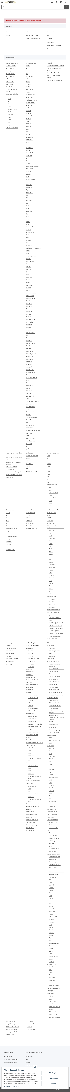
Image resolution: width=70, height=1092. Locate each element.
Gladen (28, 229)
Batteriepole (30, 812)
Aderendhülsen (33, 716)
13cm (48, 469)
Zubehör (31, 666)
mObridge (29, 311)
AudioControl (30, 105)
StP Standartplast (31, 417)
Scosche (28, 383)
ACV (27, 68)
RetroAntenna (30, 372)
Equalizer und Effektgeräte (14, 472)
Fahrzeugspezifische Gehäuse (53, 527)
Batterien (29, 809)
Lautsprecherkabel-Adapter (55, 66)
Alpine (28, 81)
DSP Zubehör (10, 477)
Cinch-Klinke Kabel (34, 659)
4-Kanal (28, 461)
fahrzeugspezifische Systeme (12, 95)
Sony (27, 399)
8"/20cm (28, 515)
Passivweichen (10, 549)
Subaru (51, 586)
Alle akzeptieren (53, 1073)
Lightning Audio (31, 293)
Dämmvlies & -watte (12, 659)
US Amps (29, 433)
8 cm (48, 461)
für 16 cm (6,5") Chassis (56, 623)
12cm (48, 456)
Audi (9, 98)
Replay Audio (30, 369)
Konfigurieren (53, 1078)
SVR (27, 422)
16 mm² (30, 700)
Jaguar (51, 554)
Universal (52, 980)
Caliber (28, 150)
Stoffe (50, 743)
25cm (7, 526)
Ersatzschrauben (52, 814)
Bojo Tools (29, 140)
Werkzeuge (9, 664)
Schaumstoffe (10, 661)
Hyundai (51, 901)
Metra (28, 309)
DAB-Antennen (53, 679)
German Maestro (31, 227)
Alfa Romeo (52, 530)
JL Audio (28, 272)
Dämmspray (9, 656)
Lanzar (28, 290)
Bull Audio (29, 147)
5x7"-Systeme (10, 81)
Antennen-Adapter (54, 664)
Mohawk (28, 314)
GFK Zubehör (53, 835)
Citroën (51, 759)
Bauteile (51, 825)
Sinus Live (29, 391)
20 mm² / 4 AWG (33, 703)
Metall (51, 653)
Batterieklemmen (31, 814)
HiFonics (28, 240)
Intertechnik (30, 261)
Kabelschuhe (30, 713)
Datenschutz (16, 1086)
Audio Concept (30, 95)
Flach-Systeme (10, 87)
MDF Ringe (52, 841)
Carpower (29, 155)
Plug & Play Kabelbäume (54, 80)
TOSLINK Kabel (30, 672)
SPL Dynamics (30, 406)
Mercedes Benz (12, 109)
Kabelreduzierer (33, 732)
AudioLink (29, 108)
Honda (51, 551)
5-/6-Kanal (29, 463)
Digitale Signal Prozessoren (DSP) (14, 458)
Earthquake (29, 192)
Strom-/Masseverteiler (33, 804)
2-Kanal (28, 458)
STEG (27, 409)
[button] (52, 2)
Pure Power (29, 359)
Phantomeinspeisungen (56, 695)
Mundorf (29, 325)
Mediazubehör (51, 964)
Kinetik (28, 282)
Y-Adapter (31, 664)
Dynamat (29, 187)
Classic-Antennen (54, 676)
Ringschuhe (32, 721)
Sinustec (28, 393)
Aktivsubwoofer (51, 596)
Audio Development (32, 100)
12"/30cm (29, 520)
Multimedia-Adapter (53, 967)
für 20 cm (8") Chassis (55, 625)
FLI (27, 214)
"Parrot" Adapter (54, 732)
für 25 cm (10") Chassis (56, 628)
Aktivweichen (10, 469)
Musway (28, 327)
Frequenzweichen (52, 820)
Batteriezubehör (31, 817)
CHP (27, 158)
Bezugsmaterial (51, 735)
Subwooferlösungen (12, 1029)
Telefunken (29, 428)
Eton (27, 206)
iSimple (28, 266)
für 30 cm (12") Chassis (56, 631)
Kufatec (28, 288)
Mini (50, 780)
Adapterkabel (53, 859)
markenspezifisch (54, 651)
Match (28, 301)
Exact (27, 208)
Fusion (28, 221)
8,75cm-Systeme (11, 66)
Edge (27, 195)
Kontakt (8, 35)
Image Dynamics (31, 256)
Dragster (29, 184)
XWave (28, 446)
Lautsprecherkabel (32, 680)
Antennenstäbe (53, 671)
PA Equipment (31, 1029)
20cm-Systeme (10, 76)
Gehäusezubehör (52, 639)
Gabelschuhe (32, 719)
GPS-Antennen (53, 684)
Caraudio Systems (31, 153)
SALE (50, 620)
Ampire (28, 84)
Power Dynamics (31, 354)
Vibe (27, 436)
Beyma (28, 132)
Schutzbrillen (53, 1012)
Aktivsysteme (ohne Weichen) (11, 90)
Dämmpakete (10, 653)
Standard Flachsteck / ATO (35, 759)
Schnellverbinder (31, 740)
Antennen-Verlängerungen (54, 667)
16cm (48, 471)
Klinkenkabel (30, 669)
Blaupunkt (29, 137)
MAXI (30, 753)
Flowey (28, 216)
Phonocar (29, 340)
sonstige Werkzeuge (55, 1017)
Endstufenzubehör (32, 471)
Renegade (29, 367)
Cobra (28, 163)
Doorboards (50, 746)
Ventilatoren (30, 830)
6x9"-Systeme (10, 84)
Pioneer (28, 348)
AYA (27, 121)
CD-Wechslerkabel (54, 703)
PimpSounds (30, 346)
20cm (48, 474)
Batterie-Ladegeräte (32, 820)
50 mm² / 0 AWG (33, 711)
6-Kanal (30, 656)
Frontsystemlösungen (12, 1026)
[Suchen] (66, 7)
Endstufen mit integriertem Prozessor (14, 463)
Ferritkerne (29, 690)
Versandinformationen (33, 39)
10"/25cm (29, 518)
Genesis (28, 224)
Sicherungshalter (31, 745)
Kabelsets (29, 692)
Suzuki (51, 935)
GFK (48, 830)
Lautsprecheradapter (53, 854)
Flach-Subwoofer (31, 526)
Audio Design (30, 97)
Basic (27, 129)
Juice (27, 274)
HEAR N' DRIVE (10, 1034)
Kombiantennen (54, 690)
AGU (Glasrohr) (32, 748)
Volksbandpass (30, 441)
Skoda (9, 120)
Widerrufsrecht (51, 49)
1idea (28, 66)
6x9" (48, 482)
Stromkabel (29, 687)
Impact (28, 258)
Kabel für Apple (31, 677)
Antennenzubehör (54, 674)
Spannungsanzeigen (32, 825)
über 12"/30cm (30, 523)
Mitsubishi (52, 567)
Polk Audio (29, 351)
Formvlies (52, 833)
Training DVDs (51, 991)
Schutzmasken (53, 1014)
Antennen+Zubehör (53, 661)
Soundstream (30, 404)
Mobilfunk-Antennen (55, 692)
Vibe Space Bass (31, 438)
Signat (28, 388)
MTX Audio (29, 322)
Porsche (51, 788)
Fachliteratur (51, 817)
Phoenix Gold (30, 338)
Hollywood (29, 245)
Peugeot (10, 114)
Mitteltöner (9, 544)
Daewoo (51, 890)
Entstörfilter (29, 827)
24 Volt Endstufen (31, 469)
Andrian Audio (30, 87)
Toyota (51, 588)
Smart (9, 122)
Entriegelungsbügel (55, 730)
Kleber (51, 738)
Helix (27, 235)
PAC (27, 335)
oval (7, 547)
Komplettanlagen (11, 1024)
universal (52, 656)
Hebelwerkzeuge (54, 1004)
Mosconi (28, 317)
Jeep (50, 557)
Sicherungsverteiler (32, 763)
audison (28, 110)
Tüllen (30, 729)
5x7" (48, 479)
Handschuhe (53, 1001)
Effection (29, 198)
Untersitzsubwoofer (53, 612)
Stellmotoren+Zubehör (54, 988)
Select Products (31, 385)
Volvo (50, 591)
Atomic (28, 92)
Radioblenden (53, 724)
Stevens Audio (30, 412)
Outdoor (29, 1026)
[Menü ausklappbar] (2, 1)
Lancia (51, 775)
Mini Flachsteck (33, 794)
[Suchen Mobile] (32, 7)
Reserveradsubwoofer (53, 610)
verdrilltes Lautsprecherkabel (32, 683)
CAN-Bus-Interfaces (55, 700)
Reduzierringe (53, 874)
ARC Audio (29, 89)
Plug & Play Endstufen (53, 73)
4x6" (48, 477)
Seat (9, 117)
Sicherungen (30, 783)
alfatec (28, 79)
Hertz (28, 237)
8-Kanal (28, 466)
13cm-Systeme (10, 71)
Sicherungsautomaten (33, 781)
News (7, 32)
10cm (48, 466)
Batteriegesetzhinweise (54, 45)
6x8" (48, 458)
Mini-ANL (31, 756)
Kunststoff (52, 648)
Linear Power (30, 295)
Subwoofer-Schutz (31, 528)
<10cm (8, 512)
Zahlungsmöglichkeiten (33, 35)
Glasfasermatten (54, 838)
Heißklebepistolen (54, 1006)
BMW (9, 101)
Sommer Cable (30, 396)
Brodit (28, 145)
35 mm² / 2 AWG (33, 708)
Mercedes (52, 565)
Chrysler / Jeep (53, 493)
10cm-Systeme (10, 68)
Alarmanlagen (51, 659)
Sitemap (49, 39)
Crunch (28, 171)
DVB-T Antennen (54, 682)
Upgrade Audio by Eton (33, 430)
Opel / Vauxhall (53, 917)
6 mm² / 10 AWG (33, 695)
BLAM (28, 134)
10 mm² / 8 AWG (33, 697)
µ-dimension (30, 449)
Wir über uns (30, 32)
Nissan (51, 570)
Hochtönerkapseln (54, 857)
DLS (27, 182)
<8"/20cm (52, 599)
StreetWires (29, 420)
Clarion (28, 161)
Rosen (28, 380)
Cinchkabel (29, 648)
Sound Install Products (33, 401)
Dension (28, 174)
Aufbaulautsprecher (12, 128)
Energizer (29, 200)
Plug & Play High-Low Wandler (53, 76)
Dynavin (28, 190)
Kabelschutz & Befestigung (34, 742)
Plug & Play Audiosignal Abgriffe (54, 69)
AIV (27, 73)
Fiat (9, 104)
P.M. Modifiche (30, 332)
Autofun (28, 113)
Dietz (27, 177)
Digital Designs (30, 179)
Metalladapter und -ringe (55, 871)
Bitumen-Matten (11, 648)
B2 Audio (29, 124)
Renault (51, 578)
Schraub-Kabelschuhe (35, 724)
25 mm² (30, 705)
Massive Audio (30, 298)
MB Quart (29, 303)
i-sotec (28, 251)
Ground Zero (30, 232)
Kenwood (29, 277)
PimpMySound (30, 343)
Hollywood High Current (33, 248)
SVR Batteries (30, 425)
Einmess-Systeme (52, 812)
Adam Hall (29, 71)
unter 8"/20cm (30, 512)
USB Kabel (29, 674)
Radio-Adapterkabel (55, 705)
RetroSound (29, 375)
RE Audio (29, 364)
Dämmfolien (9, 651)
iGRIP (27, 253)
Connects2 (29, 169)
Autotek (28, 118)
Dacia (50, 543)
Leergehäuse (51, 615)
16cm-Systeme (10, 73)
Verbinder (29, 737)
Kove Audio (29, 285)
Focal (27, 219)
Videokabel (31, 661)
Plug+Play (30, 1021)
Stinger (28, 414)
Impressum (7, 1086)
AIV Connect (30, 76)
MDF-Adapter (53, 867)
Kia (50, 559)
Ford (9, 106)
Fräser (51, 996)
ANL (29, 750)
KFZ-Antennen (53, 687)
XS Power (29, 443)
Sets (50, 846)
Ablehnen (53, 1083)
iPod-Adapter (53, 727)
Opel (9, 112)
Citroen (51, 541)
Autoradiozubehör (52, 697)
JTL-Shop (60, 1089)
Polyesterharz (53, 843)
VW (9, 125)
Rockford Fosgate (31, 377)
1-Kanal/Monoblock (32, 456)
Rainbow (29, 362)
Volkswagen (52, 801)
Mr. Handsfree (30, 319)
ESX (27, 203)
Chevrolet (52, 538)
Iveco (50, 772)
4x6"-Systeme (10, 79)
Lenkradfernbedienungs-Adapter (56, 712)
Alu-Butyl (8, 645)
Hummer (51, 769)
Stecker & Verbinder (34, 727)
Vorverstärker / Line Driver (14, 474)
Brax (27, 142)
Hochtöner (9, 542)
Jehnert (28, 269)
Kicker (28, 280)
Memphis (29, 306)
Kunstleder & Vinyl (54, 740)
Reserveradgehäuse (55, 636)
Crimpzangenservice (32, 645)
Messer (51, 1009)
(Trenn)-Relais (30, 822)
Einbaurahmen (53, 708)
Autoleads (29, 116)
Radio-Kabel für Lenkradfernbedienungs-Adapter (56, 717)
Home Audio (30, 1024)
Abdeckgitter (51, 645)
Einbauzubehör (51, 809)
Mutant (28, 330)
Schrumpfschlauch (32, 734)
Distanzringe (53, 862)
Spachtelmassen (54, 849)
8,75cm (49, 463)
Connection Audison (32, 166)
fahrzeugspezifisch (52, 485)
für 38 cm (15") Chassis (56, 633)
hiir (27, 243)
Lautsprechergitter (54, 864)
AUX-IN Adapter (54, 722)
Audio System (30, 103)
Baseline (28, 126)
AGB (48, 35)
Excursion (29, 211)
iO (27, 264)
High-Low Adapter (11, 467)
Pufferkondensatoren (32, 806)
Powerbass (29, 356)
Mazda (51, 562)
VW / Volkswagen (54, 943)
